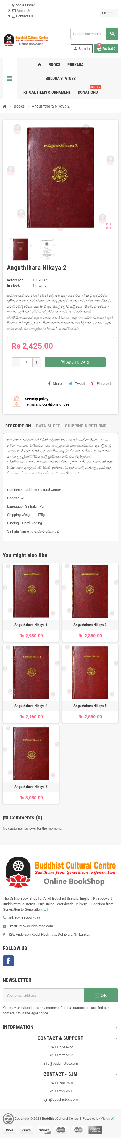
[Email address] (43, 995)
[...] (45, 909)
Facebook (8, 960)
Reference (15, 280)
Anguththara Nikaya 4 (31, 706)
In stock (13, 285)
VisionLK (107, 1119)
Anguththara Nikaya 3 (90, 625)
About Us (21, 11)
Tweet (77, 383)
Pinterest (101, 383)
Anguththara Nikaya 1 (31, 625)
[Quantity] (26, 362)
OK (101, 995)
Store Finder (23, 5)
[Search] (94, 34)
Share (55, 383)
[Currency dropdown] (109, 13)
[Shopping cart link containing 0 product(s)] (106, 48)
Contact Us (22, 16)
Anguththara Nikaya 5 (90, 706)
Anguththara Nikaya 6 (31, 787)
